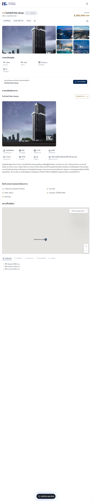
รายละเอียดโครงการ (10, 90)
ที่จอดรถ (36, 159)
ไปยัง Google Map (79, 211)
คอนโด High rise (18, 21)
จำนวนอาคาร (6, 159)
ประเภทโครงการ (7, 153)
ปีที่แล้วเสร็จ (52, 153)
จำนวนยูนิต (22, 153)
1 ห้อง (24, 62)
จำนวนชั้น (21, 159)
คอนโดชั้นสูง (7, 21)
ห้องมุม (29, 21)
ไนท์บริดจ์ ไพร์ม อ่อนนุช (10, 96)
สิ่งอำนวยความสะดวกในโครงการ (15, 184)
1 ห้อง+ (6, 62)
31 (5, 69)
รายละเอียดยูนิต (8, 57)
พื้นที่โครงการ (37, 153)
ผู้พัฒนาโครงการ (53, 159)
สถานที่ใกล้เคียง (8, 203)
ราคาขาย (86, 12)
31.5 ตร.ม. (43, 62)
